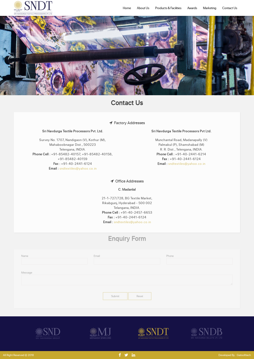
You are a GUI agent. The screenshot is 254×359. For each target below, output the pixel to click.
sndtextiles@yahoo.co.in (78, 168)
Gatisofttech (244, 355)
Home (127, 8)
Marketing (209, 8)
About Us (143, 8)
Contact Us (229, 8)
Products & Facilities (168, 8)
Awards (192, 8)
